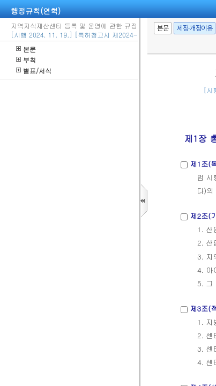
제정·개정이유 (194, 28)
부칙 (26, 59)
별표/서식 (33, 70)
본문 (26, 49)
